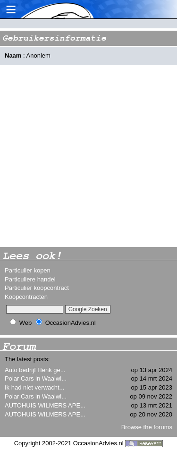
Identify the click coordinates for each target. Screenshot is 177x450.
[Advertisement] (88, 156)
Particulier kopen (28, 270)
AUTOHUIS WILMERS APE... (45, 405)
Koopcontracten (26, 296)
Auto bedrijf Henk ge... (35, 370)
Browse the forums (146, 427)
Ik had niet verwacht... (34, 387)
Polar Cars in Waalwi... (36, 378)
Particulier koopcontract (37, 287)
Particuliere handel (30, 279)
